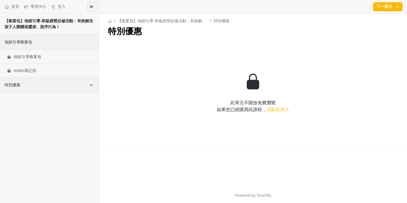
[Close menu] (91, 6)
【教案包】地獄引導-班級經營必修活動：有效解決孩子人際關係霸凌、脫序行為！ (162, 21)
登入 (58, 6)
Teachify (264, 195)
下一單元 (387, 6)
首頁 (12, 6)
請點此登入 (278, 109)
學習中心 (35, 6)
